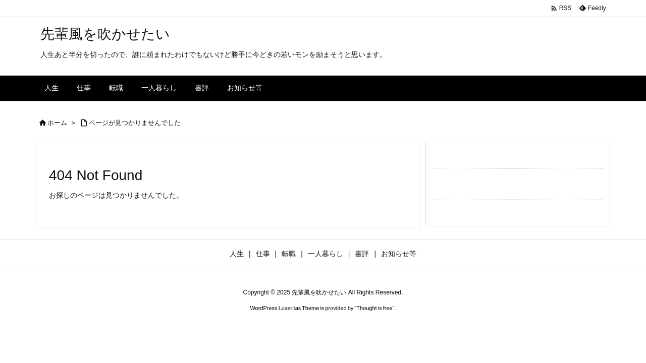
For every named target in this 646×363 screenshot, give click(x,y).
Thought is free (374, 308)
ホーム (57, 123)
